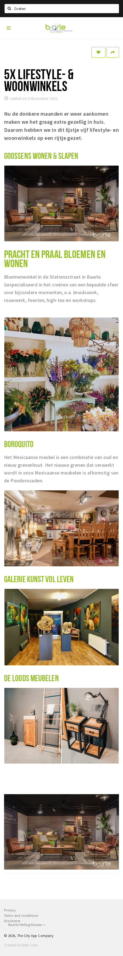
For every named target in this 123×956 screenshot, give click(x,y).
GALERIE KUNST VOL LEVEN (39, 578)
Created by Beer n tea (20, 945)
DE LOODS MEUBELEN (31, 678)
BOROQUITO (18, 443)
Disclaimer (12, 921)
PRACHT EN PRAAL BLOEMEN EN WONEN (54, 258)
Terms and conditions (21, 915)
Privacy (10, 910)
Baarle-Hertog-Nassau (27, 924)
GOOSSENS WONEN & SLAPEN (41, 155)
